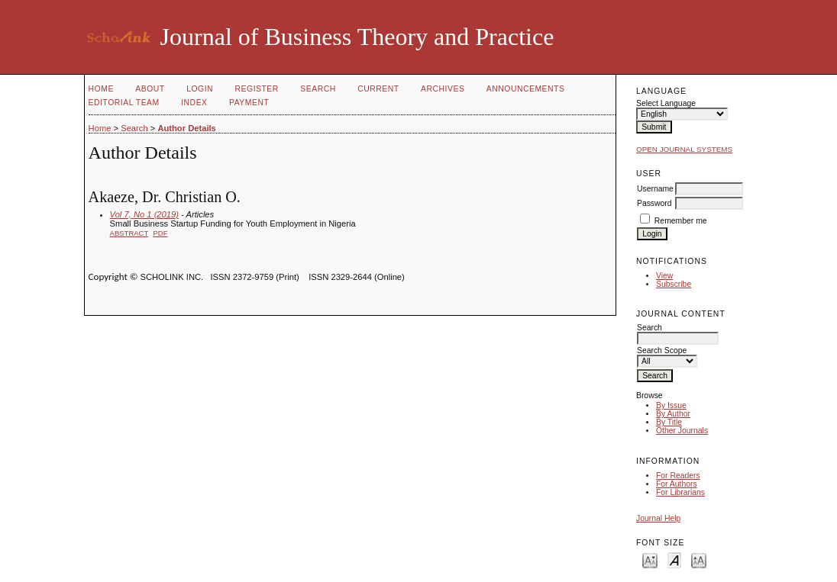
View (664, 276)
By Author (673, 414)
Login (199, 89)
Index (194, 102)
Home (101, 89)
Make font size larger (698, 559)
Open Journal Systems (684, 149)
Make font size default (674, 559)
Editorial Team (124, 102)
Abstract (129, 233)
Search (317, 89)
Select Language (666, 103)
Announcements (525, 89)
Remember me (680, 221)
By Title (669, 422)
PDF (161, 233)
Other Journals (682, 430)
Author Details (186, 128)
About (149, 89)
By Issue (671, 405)
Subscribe (673, 284)
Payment (249, 102)
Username (655, 189)
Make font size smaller (650, 559)
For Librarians (680, 492)
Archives (442, 89)
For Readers (678, 475)
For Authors (676, 484)
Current (378, 89)
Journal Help (658, 518)
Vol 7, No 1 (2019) (144, 214)
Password (654, 203)
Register (257, 89)
